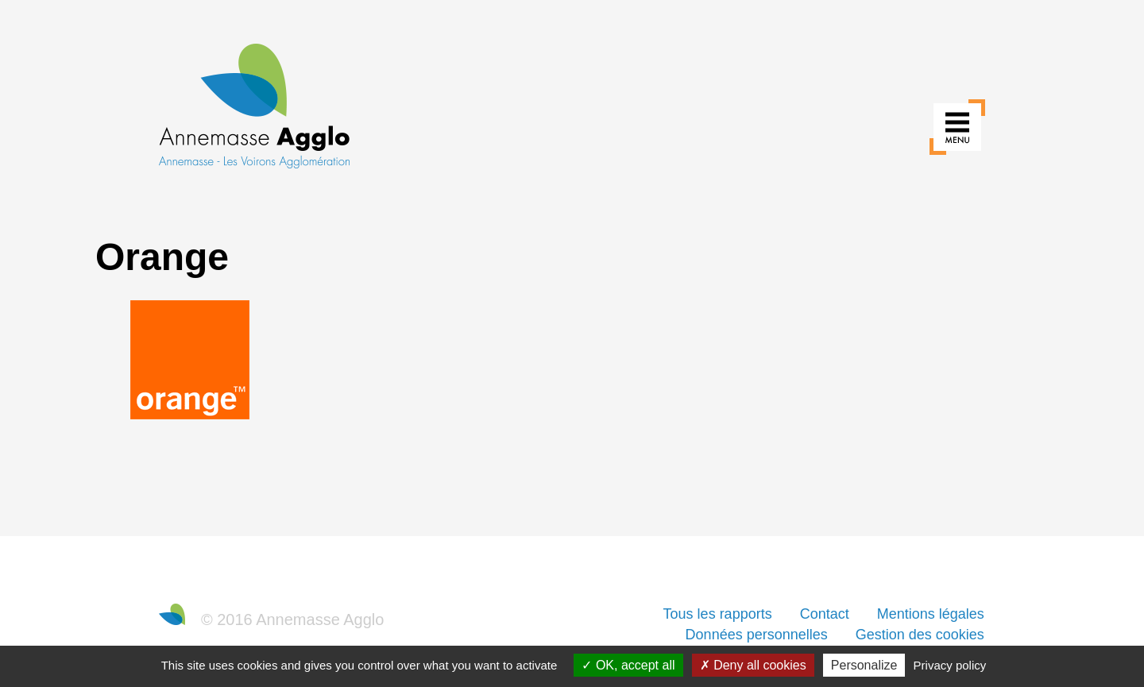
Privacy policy (950, 665)
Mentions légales (930, 614)
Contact (824, 614)
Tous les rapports (717, 614)
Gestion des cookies (920, 635)
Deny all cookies (753, 665)
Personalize (864, 665)
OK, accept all (628, 665)
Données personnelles (757, 635)
